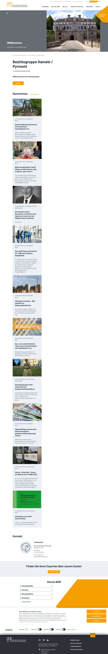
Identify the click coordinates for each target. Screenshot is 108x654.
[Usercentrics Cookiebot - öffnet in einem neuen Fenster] (9, 651)
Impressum (22, 646)
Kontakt (51, 1)
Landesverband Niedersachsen (21, 71)
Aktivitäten (89, 6)
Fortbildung (45, 6)
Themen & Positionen (77, 6)
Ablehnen (96, 641)
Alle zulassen (96, 632)
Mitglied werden (93, 1)
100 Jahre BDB (55, 6)
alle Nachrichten (34, 94)
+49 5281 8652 (39, 555)
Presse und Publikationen (78, 1)
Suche (99, 1)
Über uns (65, 6)
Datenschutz (30, 646)
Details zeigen (71, 650)
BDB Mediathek (68, 1)
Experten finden (54, 572)
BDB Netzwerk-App (59, 1)
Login (86, 1)
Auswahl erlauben (96, 637)
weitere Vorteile (25, 601)
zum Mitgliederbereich (54, 623)
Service (98, 6)
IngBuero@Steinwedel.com (41, 556)
